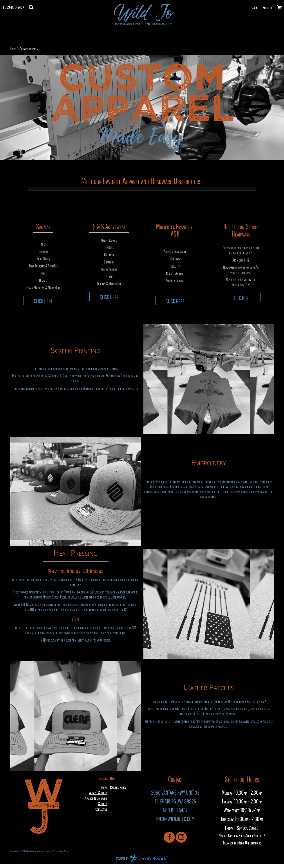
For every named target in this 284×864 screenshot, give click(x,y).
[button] (31, 7)
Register (267, 7)
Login (254, 7)
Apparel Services (98, 792)
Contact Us (101, 809)
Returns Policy (118, 787)
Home (13, 48)
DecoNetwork (149, 858)
